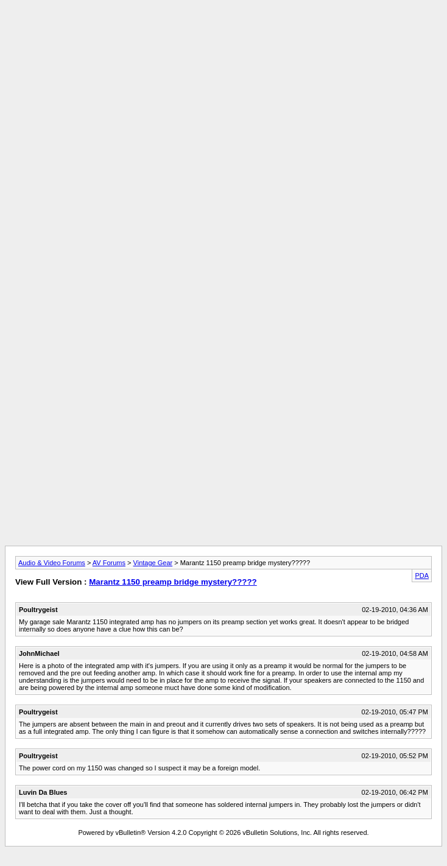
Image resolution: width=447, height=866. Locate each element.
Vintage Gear (153, 562)
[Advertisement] (223, 90)
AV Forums (109, 562)
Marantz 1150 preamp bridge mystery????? (173, 581)
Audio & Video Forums (51, 562)
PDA (422, 575)
